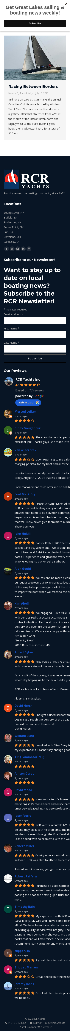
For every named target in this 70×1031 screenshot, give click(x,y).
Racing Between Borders (33, 86)
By (25, 93)
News (11, 93)
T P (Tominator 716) (29, 757)
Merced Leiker (25, 411)
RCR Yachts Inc (27, 379)
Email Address (13, 314)
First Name (11, 328)
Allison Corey (24, 774)
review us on (28, 402)
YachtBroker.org (29, 1027)
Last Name (11, 342)
